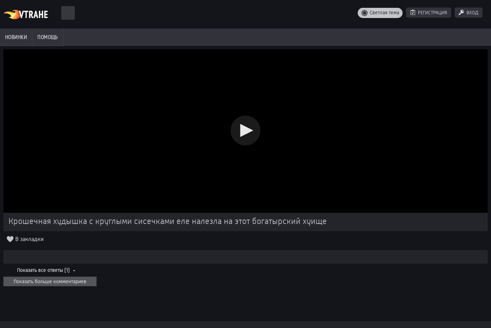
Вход (472, 12)
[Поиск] (68, 13)
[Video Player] (245, 131)
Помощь (47, 37)
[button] (245, 130)
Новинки (16, 37)
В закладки (29, 239)
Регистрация (432, 12)
